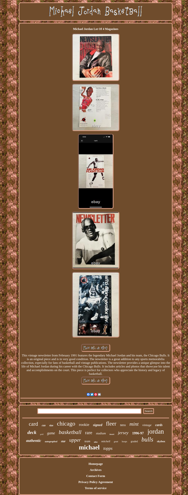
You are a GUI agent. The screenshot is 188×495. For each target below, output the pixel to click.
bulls (147, 439)
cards (159, 425)
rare (88, 432)
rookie (84, 424)
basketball (70, 432)
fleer (111, 423)
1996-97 (138, 433)
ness (123, 425)
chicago (66, 423)
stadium (101, 433)
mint (134, 424)
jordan (156, 431)
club (43, 425)
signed (97, 425)
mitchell (105, 441)
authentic (33, 440)
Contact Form (95, 476)
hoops (124, 441)
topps (108, 448)
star (63, 441)
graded (134, 441)
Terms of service (96, 488)
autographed (51, 441)
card (33, 424)
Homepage (95, 464)
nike (95, 442)
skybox (161, 441)
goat (116, 441)
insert (111, 434)
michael (89, 447)
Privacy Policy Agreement (95, 482)
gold (41, 434)
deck (31, 432)
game (51, 433)
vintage (146, 425)
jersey (123, 432)
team (87, 441)
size (51, 425)
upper (75, 440)
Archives (96, 470)
